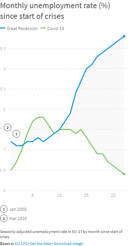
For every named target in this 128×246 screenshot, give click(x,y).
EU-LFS (21, 243)
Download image (68, 243)
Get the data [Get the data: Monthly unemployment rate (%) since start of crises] (40, 243)
